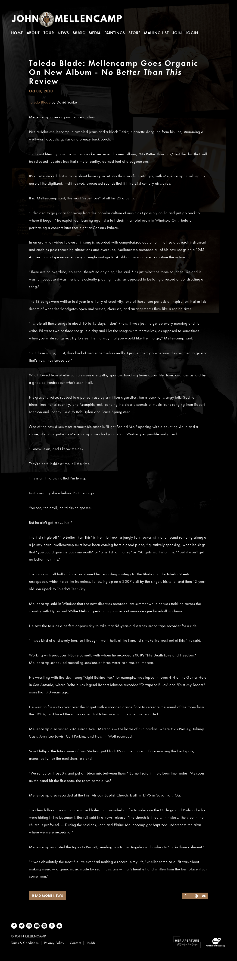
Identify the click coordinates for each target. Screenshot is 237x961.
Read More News (47, 895)
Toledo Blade (39, 102)
